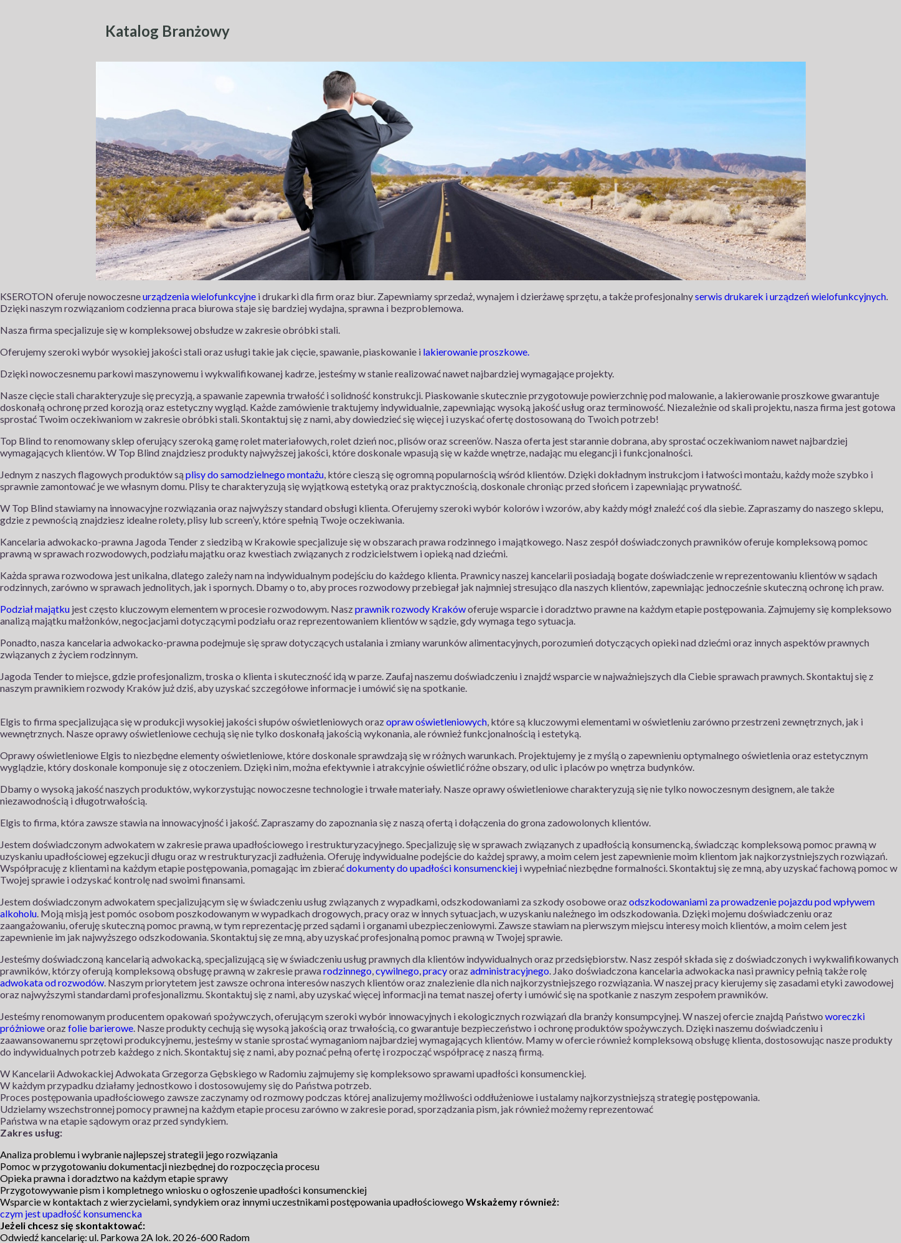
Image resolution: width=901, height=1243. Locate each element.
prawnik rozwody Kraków (410, 609)
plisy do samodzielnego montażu (255, 474)
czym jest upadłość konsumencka (71, 1213)
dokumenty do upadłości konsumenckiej (431, 868)
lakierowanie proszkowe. (476, 351)
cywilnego (397, 970)
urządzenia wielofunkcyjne (199, 296)
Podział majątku (35, 609)
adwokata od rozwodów (52, 982)
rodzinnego (347, 970)
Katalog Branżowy (167, 31)
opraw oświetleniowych (436, 721)
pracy (435, 970)
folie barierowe (100, 1028)
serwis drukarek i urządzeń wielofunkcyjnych (790, 296)
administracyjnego (509, 970)
